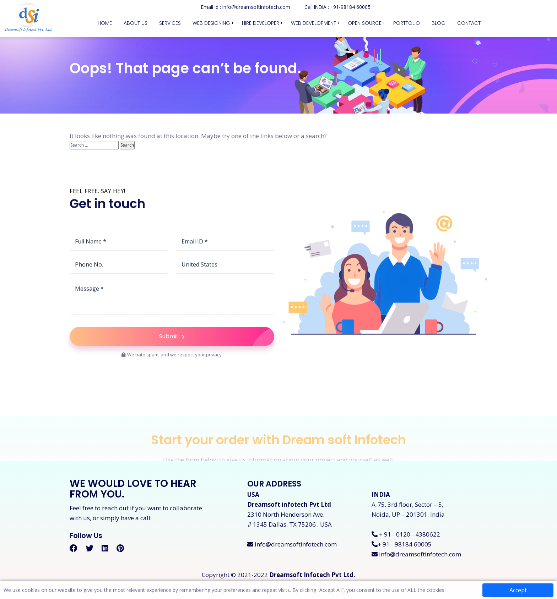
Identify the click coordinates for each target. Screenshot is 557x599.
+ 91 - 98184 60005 (402, 546)
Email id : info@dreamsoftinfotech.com (245, 7)
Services (170, 23)
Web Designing (211, 23)
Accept (518, 590)
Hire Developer (260, 23)
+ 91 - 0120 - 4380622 (406, 536)
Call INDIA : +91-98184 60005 (338, 7)
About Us (135, 23)
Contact (469, 23)
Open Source (365, 23)
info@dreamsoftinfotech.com (292, 546)
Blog (438, 23)
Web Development (313, 23)
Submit (216, 354)
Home (105, 23)
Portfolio (406, 23)
